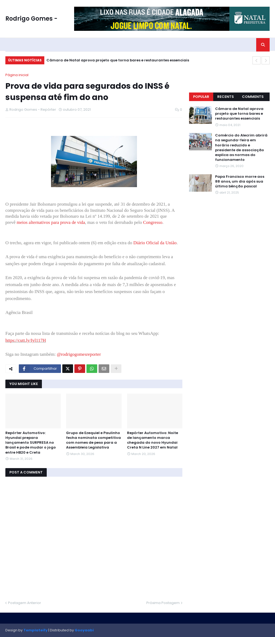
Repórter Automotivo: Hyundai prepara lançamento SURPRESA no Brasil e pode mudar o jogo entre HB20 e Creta (30, 443)
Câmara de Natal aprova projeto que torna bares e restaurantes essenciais (117, 60)
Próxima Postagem (163, 602)
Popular (201, 96)
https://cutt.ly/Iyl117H (25, 340)
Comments (253, 96)
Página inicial (16, 74)
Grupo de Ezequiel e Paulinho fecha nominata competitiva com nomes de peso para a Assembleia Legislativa (93, 440)
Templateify (35, 630)
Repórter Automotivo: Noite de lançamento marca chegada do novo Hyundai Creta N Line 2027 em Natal (152, 440)
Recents (225, 96)
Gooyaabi (84, 630)
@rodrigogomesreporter (79, 354)
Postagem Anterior (24, 602)
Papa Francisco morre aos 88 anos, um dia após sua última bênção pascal (239, 181)
